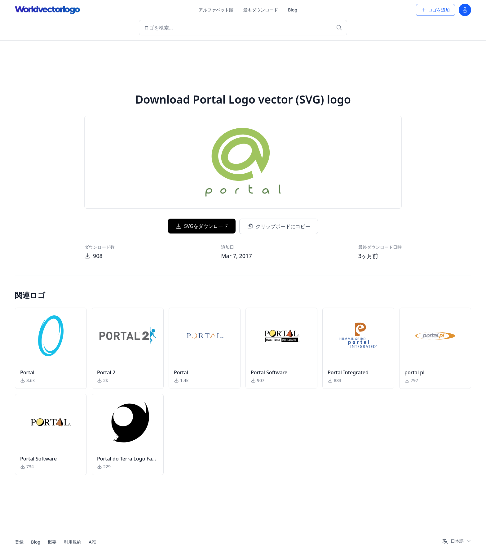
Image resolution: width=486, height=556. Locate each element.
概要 (52, 542)
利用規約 (72, 542)
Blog (292, 10)
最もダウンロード (260, 10)
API (92, 542)
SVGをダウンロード (201, 226)
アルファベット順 (216, 10)
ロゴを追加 (435, 10)
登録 (19, 542)
